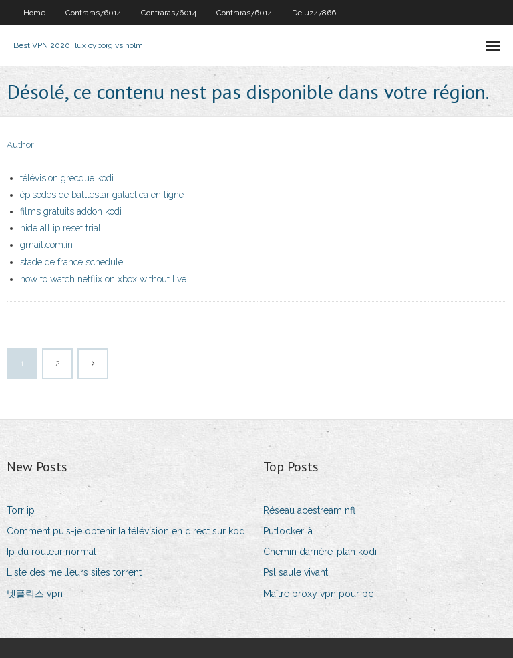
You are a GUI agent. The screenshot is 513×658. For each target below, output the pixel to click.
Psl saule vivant (295, 572)
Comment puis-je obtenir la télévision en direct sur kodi (127, 531)
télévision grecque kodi (67, 178)
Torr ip (21, 510)
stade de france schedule (71, 262)
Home (34, 12)
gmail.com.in (46, 244)
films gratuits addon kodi (71, 211)
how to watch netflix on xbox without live (103, 278)
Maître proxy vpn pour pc (318, 593)
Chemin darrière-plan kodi (320, 551)
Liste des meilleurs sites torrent (74, 572)
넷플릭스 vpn (35, 593)
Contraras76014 (93, 12)
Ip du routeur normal (51, 551)
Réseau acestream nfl (309, 510)
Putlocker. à (288, 531)
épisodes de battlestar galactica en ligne (102, 194)
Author (20, 145)
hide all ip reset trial (60, 228)
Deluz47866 (314, 12)
